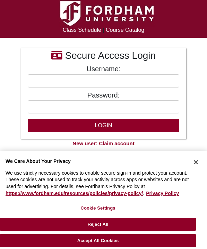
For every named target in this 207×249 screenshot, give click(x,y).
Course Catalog (125, 30)
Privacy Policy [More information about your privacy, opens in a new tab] (162, 193)
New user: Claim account (103, 143)
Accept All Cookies (98, 240)
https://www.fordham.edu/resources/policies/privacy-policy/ (74, 193)
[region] (103, 200)
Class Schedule (82, 30)
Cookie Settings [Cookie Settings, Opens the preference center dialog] (97, 208)
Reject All (97, 224)
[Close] (196, 162)
